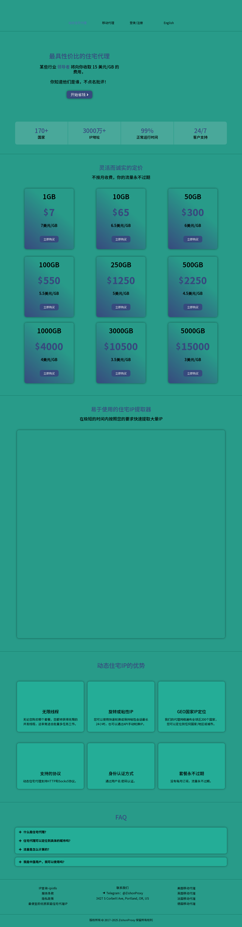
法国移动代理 (186, 898)
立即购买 (49, 239)
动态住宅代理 (77, 22)
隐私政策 (48, 898)
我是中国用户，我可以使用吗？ (44, 861)
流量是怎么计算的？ (37, 849)
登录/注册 (136, 22)
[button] (79, 95)
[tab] (121, 832)
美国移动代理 (186, 888)
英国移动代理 (186, 893)
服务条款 (48, 893)
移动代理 (108, 22)
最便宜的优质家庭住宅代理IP (47, 904)
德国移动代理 (186, 904)
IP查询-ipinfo (48, 888)
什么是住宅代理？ (35, 832)
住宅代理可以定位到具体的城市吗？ (47, 840)
